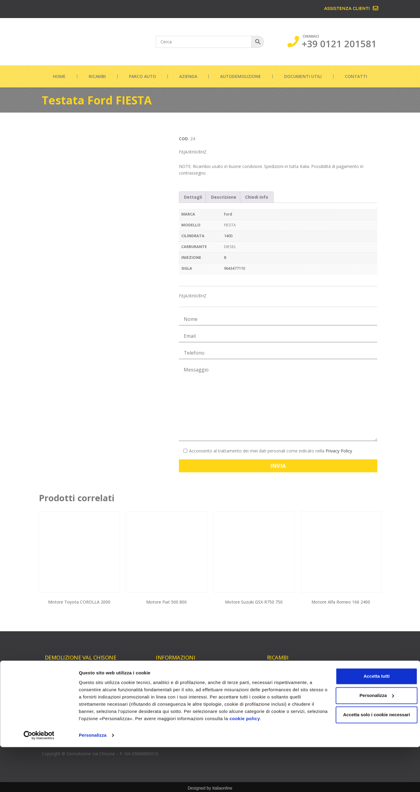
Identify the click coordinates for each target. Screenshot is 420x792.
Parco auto (142, 76)
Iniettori (274, 701)
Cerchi (330, 694)
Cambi (330, 674)
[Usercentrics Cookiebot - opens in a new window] (39, 780)
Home (59, 76)
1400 (228, 235)
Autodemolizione (240, 76)
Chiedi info (256, 197)
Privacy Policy (339, 451)
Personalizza (92, 780)
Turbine (274, 682)
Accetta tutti (370, 721)
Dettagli (193, 197)
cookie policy (283, 763)
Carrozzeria (335, 684)
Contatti (356, 76)
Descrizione (223, 197)
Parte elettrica (337, 703)
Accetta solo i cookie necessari (369, 759)
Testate (274, 692)
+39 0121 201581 (339, 43)
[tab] (193, 197)
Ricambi (97, 76)
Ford (228, 214)
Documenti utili (303, 76)
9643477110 (234, 268)
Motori (273, 673)
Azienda (188, 76)
